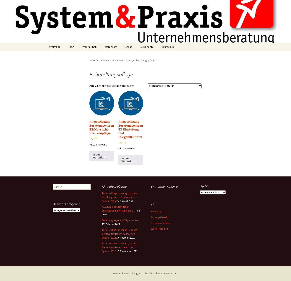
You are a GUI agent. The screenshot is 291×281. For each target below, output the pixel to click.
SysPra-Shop (89, 47)
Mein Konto (147, 47)
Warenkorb (111, 47)
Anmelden (156, 211)
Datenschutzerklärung (125, 273)
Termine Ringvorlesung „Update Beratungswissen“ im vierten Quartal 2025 (119, 197)
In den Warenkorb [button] (99, 156)
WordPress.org (159, 228)
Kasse (128, 47)
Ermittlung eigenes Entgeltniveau (120, 220)
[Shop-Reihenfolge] (175, 85)
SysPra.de (55, 47)
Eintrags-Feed (159, 217)
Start (92, 60)
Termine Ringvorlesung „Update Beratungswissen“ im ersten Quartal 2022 (119, 247)
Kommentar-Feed (161, 223)
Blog (71, 47)
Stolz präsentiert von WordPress (159, 273)
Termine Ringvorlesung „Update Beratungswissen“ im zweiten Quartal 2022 (119, 233)
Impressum (168, 47)
